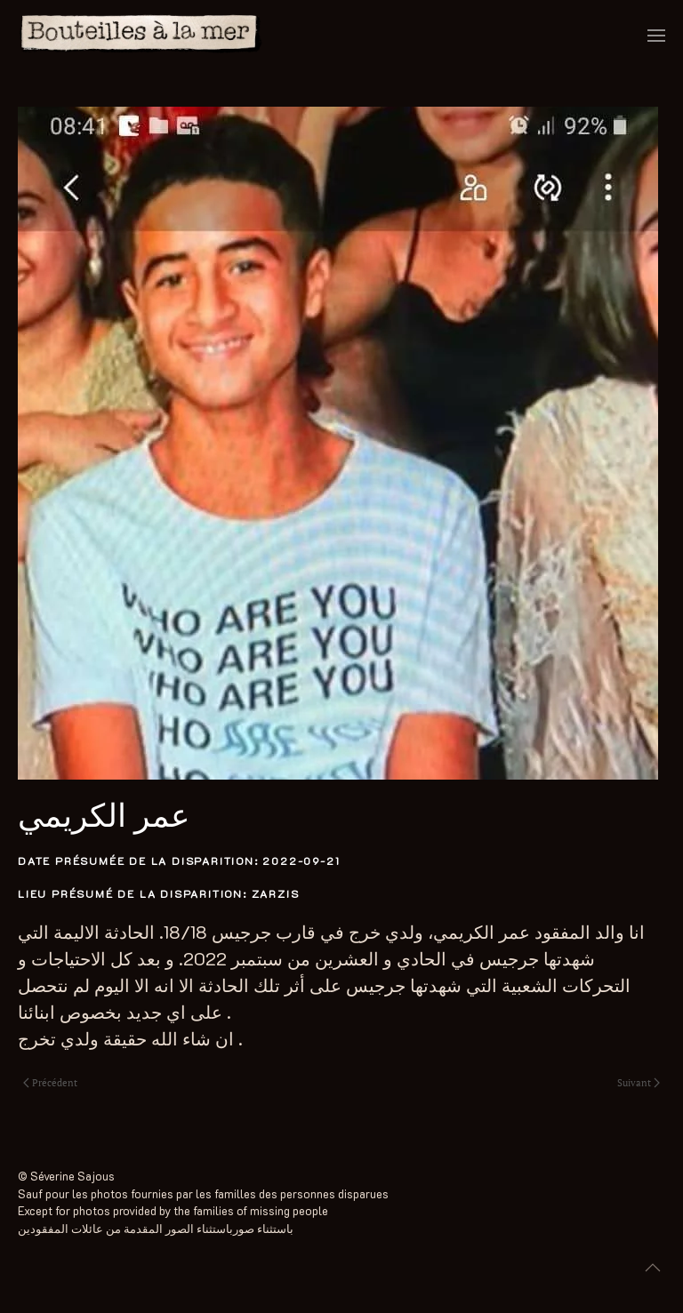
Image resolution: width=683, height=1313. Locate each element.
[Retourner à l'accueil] (141, 35)
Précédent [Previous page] (50, 1083)
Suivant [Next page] (638, 1083)
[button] (656, 35)
